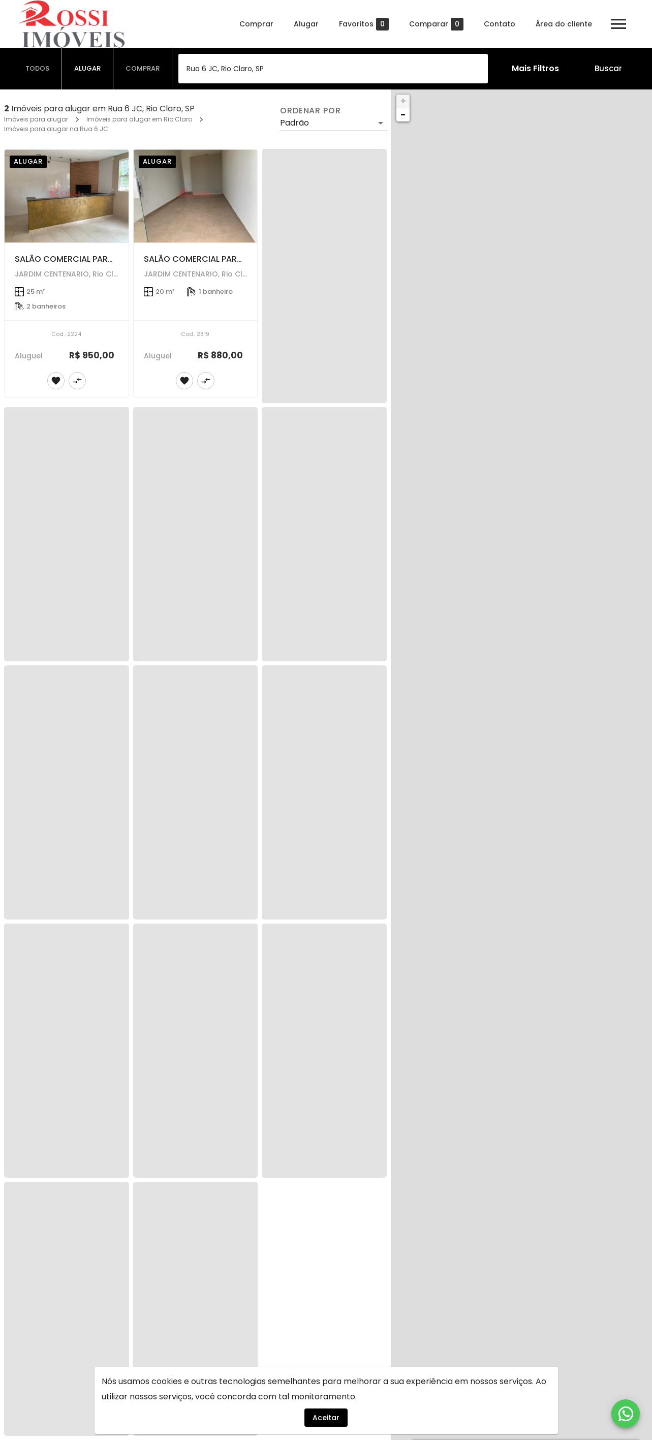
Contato (499, 24)
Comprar (256, 24)
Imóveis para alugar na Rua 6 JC (56, 129)
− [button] (403, 114)
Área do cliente (564, 24)
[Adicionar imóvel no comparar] (77, 380)
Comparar (436, 24)
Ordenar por (310, 111)
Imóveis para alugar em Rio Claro (139, 119)
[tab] (37, 68)
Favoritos (364, 24)
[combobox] (333, 68)
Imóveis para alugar (36, 119)
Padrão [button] (294, 123)
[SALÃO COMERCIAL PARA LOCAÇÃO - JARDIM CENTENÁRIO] (196, 195)
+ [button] (403, 101)
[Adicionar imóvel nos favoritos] (56, 380)
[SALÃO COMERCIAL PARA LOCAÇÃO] (67, 195)
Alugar (306, 24)
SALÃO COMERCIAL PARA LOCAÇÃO (86, 259)
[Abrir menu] (618, 24)
